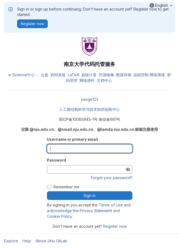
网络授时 (87, 80)
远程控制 (141, 74)
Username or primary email (72, 139)
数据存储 (123, 74)
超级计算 (89, 74)
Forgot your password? (111, 177)
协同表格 (58, 74)
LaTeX (73, 74)
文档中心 (104, 80)
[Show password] (128, 169)
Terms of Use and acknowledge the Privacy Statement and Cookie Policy (89, 211)
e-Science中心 (21, 74)
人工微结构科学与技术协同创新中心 (89, 109)
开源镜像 (106, 74)
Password (56, 160)
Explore (11, 241)
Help (27, 241)
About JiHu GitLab (51, 241)
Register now (115, 226)
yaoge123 (89, 99)
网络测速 (157, 74)
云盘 (44, 74)
